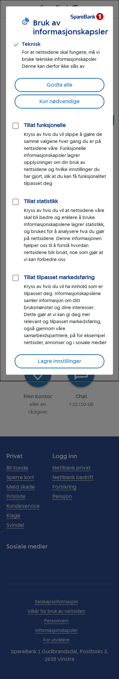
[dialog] (59, 190)
